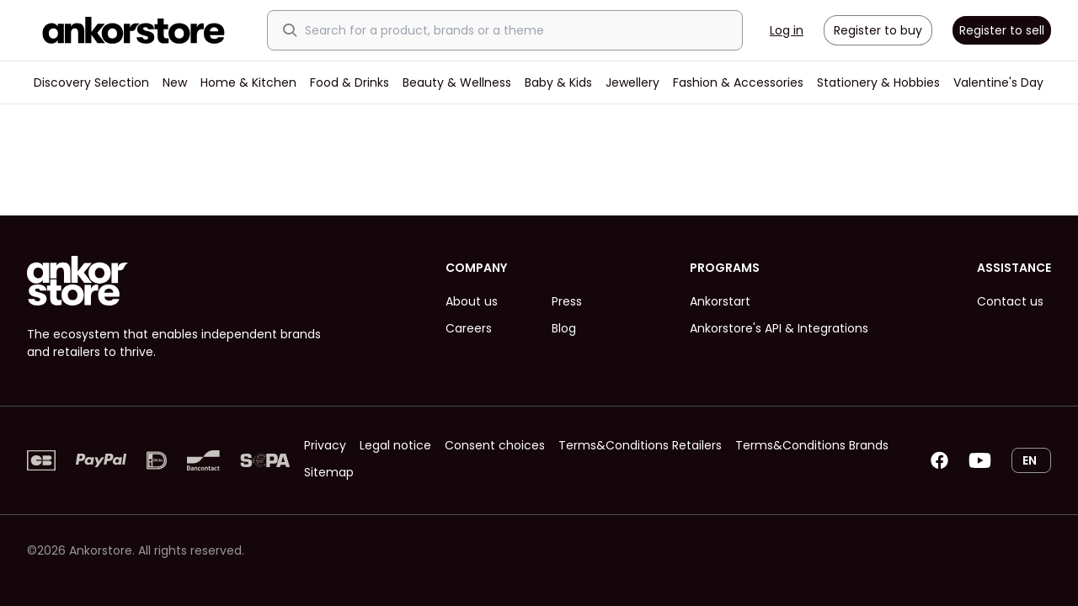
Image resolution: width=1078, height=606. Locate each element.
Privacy (325, 445)
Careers (469, 328)
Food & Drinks (349, 82)
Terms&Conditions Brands (812, 445)
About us (472, 301)
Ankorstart (720, 301)
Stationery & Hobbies (878, 82)
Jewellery (632, 82)
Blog (564, 328)
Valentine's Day (998, 82)
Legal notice (395, 445)
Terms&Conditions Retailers (640, 445)
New (175, 82)
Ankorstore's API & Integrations (779, 328)
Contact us (1010, 301)
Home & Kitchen (248, 82)
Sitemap (329, 472)
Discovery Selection (91, 82)
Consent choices (495, 445)
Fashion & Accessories (738, 82)
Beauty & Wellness (457, 82)
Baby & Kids (558, 82)
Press (567, 301)
